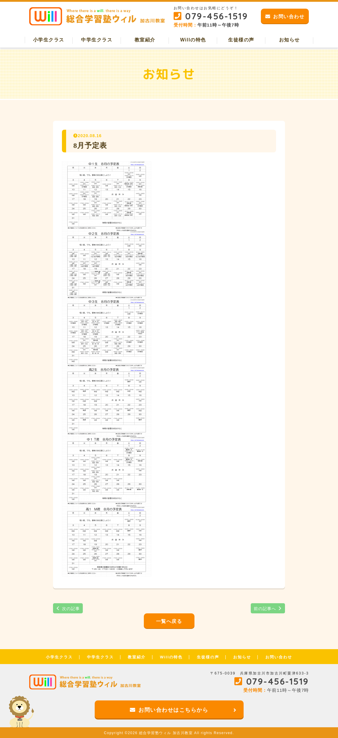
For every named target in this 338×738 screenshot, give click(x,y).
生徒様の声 (241, 39)
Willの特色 (193, 39)
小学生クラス (48, 39)
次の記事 (68, 608)
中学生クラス (96, 39)
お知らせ (289, 39)
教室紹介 (145, 39)
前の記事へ (268, 608)
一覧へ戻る (169, 621)
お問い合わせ (278, 657)
